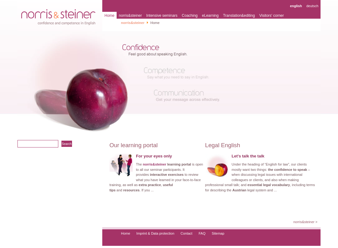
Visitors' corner (271, 15)
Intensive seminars (161, 15)
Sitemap (218, 233)
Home (109, 15)
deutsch (312, 6)
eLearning (210, 15)
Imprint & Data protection (155, 233)
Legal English (222, 145)
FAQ (202, 233)
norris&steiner (130, 15)
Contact (186, 233)
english (296, 6)
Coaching (190, 15)
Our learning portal (133, 145)
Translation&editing (239, 15)
